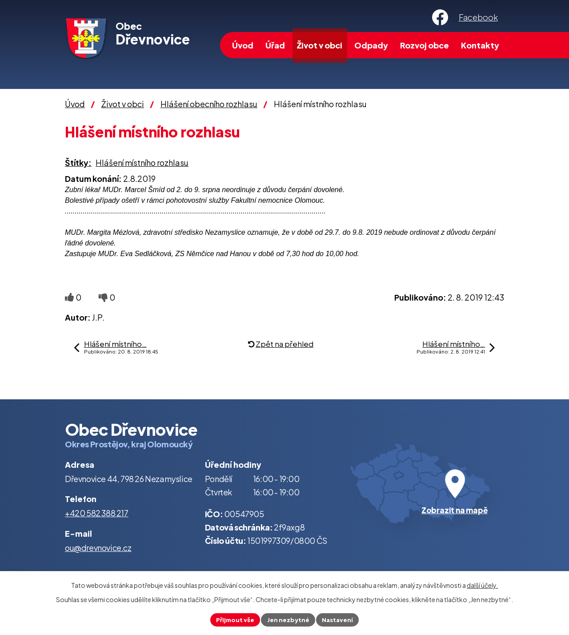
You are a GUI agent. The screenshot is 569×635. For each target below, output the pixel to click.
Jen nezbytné (288, 619)
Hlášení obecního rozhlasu (208, 104)
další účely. (482, 584)
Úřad (275, 45)
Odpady (371, 45)
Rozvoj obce (424, 45)
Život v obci (319, 45)
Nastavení (339, 619)
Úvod (242, 45)
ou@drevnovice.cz (98, 548)
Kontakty (480, 45)
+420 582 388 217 (96, 513)
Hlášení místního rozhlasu (142, 162)
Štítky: (78, 162)
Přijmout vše (233, 619)
